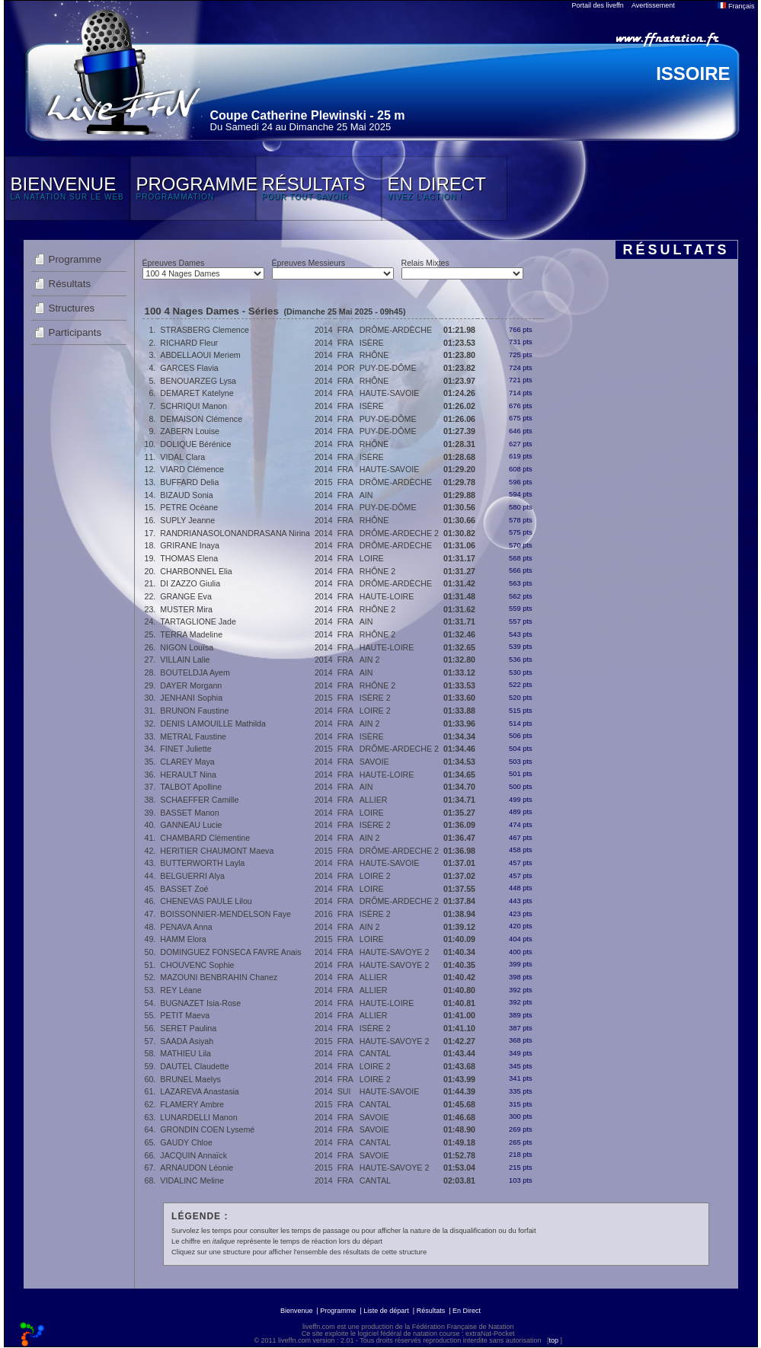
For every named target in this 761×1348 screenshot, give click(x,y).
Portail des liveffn (598, 5)
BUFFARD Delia (189, 482)
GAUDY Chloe (186, 1142)
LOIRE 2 (375, 710)
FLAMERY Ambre (192, 1104)
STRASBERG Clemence (204, 329)
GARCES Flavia (189, 367)
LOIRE (372, 558)
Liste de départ (386, 1310)
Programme (75, 259)
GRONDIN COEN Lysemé (207, 1129)
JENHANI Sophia (191, 697)
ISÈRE (372, 342)
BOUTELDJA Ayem (195, 672)
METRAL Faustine (193, 736)
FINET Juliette (185, 748)
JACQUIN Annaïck (193, 1155)
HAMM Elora (183, 939)
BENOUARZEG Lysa (198, 380)
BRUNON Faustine (194, 710)
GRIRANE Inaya (189, 545)
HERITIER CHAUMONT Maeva (216, 850)
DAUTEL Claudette (194, 1066)
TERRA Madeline (191, 634)
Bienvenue (296, 1310)
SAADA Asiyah (186, 1041)
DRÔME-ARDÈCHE (396, 329)
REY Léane (180, 990)
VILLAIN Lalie (184, 659)
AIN (366, 495)
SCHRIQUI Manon (193, 405)
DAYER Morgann (191, 685)
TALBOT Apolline (191, 786)
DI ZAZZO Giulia (190, 583)
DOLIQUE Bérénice (195, 444)
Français (736, 6)
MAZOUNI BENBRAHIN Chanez (218, 977)
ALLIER (374, 799)
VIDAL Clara (182, 457)
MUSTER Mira (186, 609)
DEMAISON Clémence (201, 418)
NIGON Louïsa (186, 647)
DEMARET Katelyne (196, 393)
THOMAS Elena (189, 558)
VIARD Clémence (192, 469)
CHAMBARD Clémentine (205, 837)
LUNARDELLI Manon (198, 1117)
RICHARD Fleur (189, 342)
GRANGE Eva (186, 596)
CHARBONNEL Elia (196, 571)
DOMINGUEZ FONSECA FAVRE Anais (230, 952)
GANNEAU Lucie (191, 824)
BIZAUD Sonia (186, 495)
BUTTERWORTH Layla (202, 862)
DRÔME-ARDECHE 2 (399, 533)
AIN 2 (370, 659)
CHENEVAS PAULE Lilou (205, 901)
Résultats (70, 283)
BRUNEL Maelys (190, 1079)
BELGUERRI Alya (192, 875)
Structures (72, 308)
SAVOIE (374, 761)
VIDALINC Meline (192, 1180)
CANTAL (375, 1053)
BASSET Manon (189, 812)
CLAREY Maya (187, 761)
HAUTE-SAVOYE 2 (395, 952)
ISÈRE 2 (375, 697)
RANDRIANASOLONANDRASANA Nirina (235, 533)
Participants (75, 332)
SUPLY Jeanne (187, 520)
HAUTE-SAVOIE (390, 393)
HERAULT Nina (188, 774)
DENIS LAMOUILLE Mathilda (213, 723)
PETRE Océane (189, 507)
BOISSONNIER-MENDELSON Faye (225, 913)
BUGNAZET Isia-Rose (200, 1003)
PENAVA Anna (186, 926)
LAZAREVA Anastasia (199, 1091)
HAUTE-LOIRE (387, 596)
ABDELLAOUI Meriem (200, 354)
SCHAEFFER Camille (199, 799)
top (553, 1340)
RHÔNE (374, 354)
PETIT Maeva (184, 1015)
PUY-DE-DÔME (388, 367)
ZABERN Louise (189, 431)
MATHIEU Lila (185, 1053)
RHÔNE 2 (377, 571)
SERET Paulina (188, 1028)
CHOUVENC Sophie (197, 964)
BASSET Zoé (184, 888)
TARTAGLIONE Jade (198, 621)
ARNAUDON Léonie (196, 1167)
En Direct (466, 1310)
